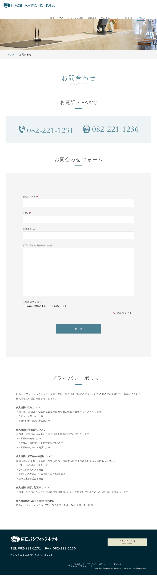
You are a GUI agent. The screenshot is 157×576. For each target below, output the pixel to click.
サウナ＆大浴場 (75, 8)
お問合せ (140, 8)
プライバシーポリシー (97, 565)
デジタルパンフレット (78, 567)
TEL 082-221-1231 (25, 549)
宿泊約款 (118, 565)
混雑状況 (92, 8)
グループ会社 (74, 565)
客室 (52, 8)
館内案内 (105, 8)
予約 (61, 8)
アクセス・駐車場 (123, 8)
